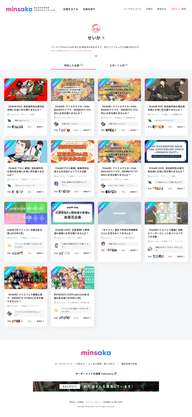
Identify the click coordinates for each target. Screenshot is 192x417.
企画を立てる (70, 9)
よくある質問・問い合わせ (101, 363)
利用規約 (80, 402)
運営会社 (161, 8)
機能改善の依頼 (129, 363)
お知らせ (80, 363)
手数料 (149, 8)
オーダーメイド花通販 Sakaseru (96, 373)
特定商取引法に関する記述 (113, 402)
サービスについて (64, 363)
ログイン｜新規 (178, 8)
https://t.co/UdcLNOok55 (78, 50)
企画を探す (89, 9)
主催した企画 (119, 65)
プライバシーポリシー (94, 402)
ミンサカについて (132, 8)
